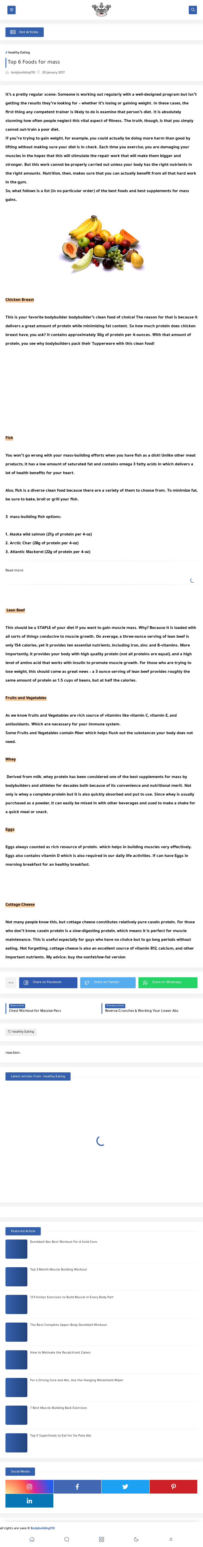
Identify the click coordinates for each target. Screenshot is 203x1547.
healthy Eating (19, 53)
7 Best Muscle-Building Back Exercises (58, 1408)
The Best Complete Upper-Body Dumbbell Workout (68, 1325)
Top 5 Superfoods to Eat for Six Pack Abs (60, 1436)
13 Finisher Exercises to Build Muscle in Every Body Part (72, 1298)
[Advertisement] (101, 387)
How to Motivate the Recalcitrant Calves (60, 1353)
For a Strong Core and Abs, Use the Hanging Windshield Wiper (76, 1381)
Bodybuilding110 (43, 1529)
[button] (48, 982)
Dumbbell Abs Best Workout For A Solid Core (63, 1242)
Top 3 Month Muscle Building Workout (58, 1270)
